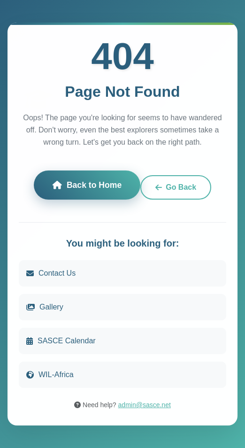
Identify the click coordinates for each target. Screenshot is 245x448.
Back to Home (87, 185)
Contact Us (51, 273)
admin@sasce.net (144, 405)
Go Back (175, 187)
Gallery (44, 307)
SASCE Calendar (61, 341)
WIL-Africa (50, 374)
